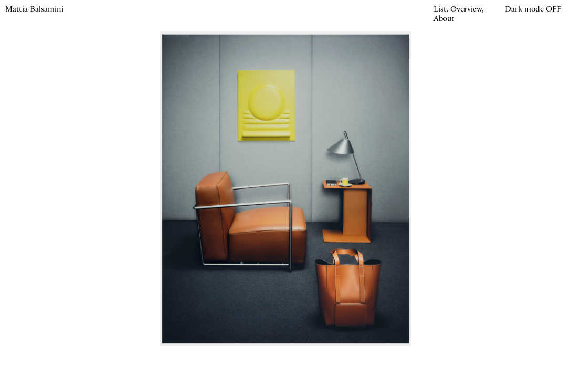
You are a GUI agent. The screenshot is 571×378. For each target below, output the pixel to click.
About (443, 19)
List (439, 10)
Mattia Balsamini (34, 10)
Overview (466, 10)
